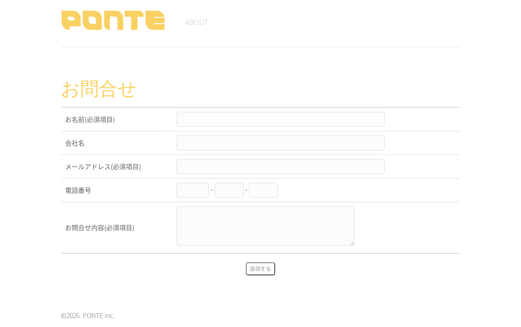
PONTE (115, 20)
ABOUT (196, 21)
